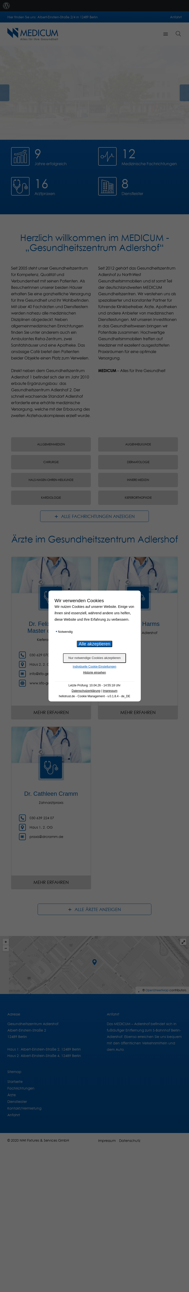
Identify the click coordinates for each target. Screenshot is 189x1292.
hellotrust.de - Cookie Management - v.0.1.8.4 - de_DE (94, 696)
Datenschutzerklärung (86, 691)
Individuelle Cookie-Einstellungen (94, 666)
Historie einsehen (94, 672)
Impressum (110, 691)
